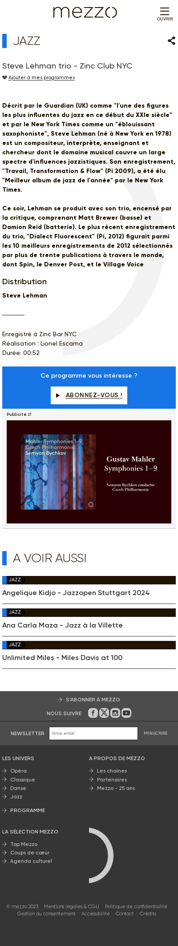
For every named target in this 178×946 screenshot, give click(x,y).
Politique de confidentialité (136, 907)
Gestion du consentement (46, 914)
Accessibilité (95, 914)
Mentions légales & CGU (71, 907)
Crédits (148, 914)
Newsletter (27, 733)
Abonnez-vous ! (89, 395)
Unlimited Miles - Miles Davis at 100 (62, 658)
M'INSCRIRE (156, 733)
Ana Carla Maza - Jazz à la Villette (62, 625)
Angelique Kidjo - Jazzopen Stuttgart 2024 (76, 593)
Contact (125, 914)
